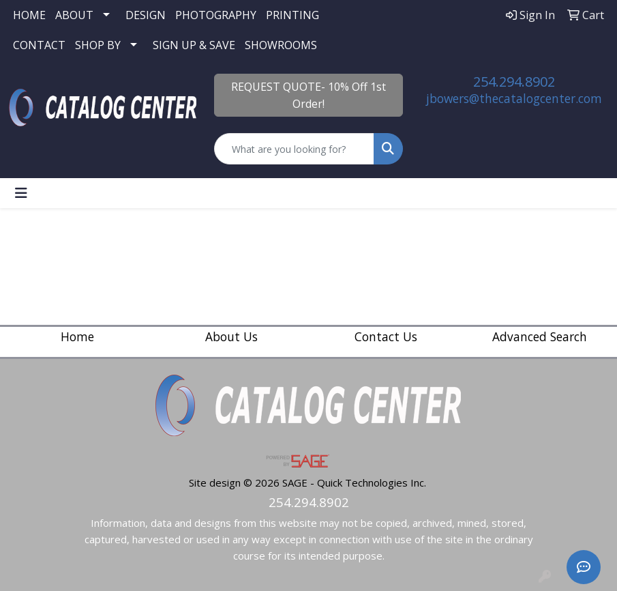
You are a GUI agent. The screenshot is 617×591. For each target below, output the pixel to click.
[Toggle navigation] (21, 193)
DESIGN (145, 15)
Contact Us (386, 336)
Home (77, 336)
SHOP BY (98, 45)
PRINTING (292, 15)
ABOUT (74, 15)
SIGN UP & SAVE (194, 45)
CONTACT (39, 45)
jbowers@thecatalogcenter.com (514, 98)
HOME (29, 15)
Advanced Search (539, 336)
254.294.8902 (514, 81)
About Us (231, 336)
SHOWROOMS (281, 45)
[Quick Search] (294, 148)
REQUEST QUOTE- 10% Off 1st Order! (308, 95)
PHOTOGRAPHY (215, 15)
